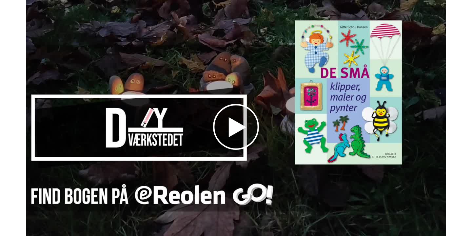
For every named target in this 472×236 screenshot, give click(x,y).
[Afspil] (236, 148)
